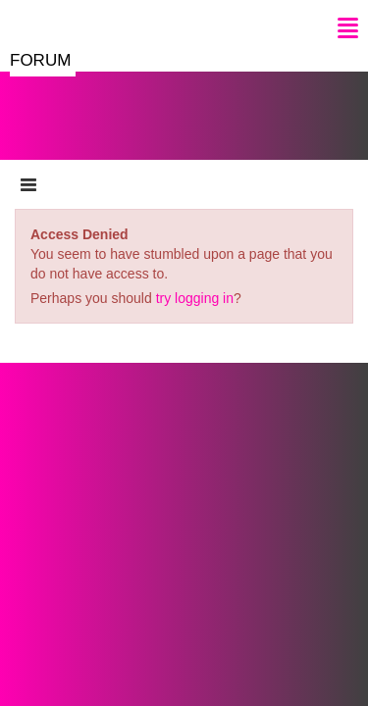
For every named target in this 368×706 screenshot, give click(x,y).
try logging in (195, 298)
